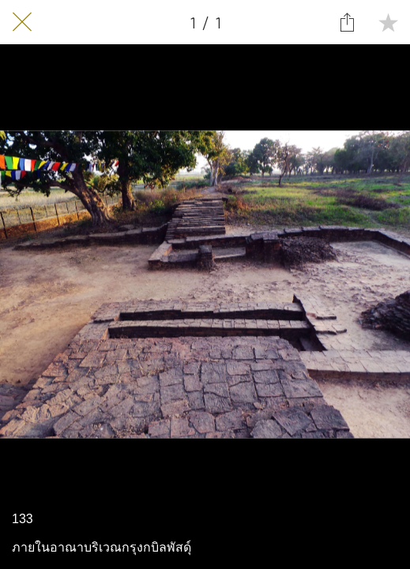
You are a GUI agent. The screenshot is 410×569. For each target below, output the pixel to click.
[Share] (347, 22)
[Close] (22, 22)
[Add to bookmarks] (388, 22)
